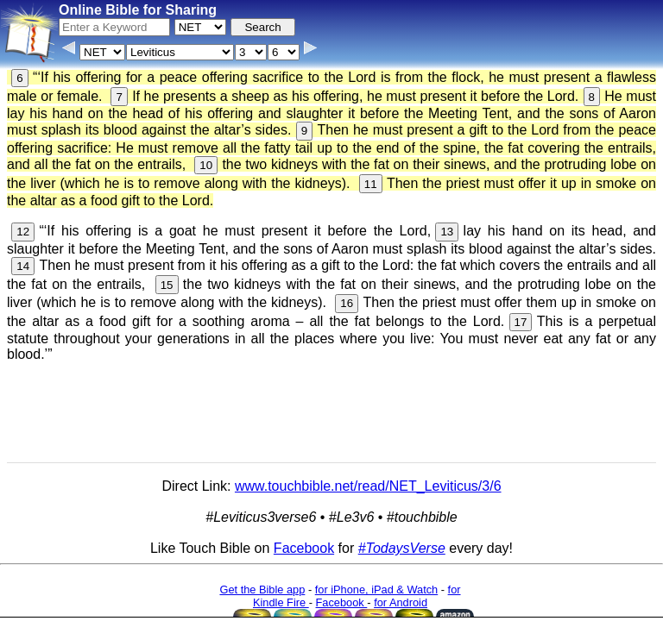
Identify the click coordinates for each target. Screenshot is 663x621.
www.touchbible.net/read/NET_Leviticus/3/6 (368, 486)
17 (521, 322)
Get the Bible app (262, 589)
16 (346, 303)
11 (370, 184)
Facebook (304, 548)
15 (167, 285)
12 (22, 231)
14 (22, 266)
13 (446, 231)
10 (205, 165)
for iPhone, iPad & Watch (377, 589)
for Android (400, 602)
